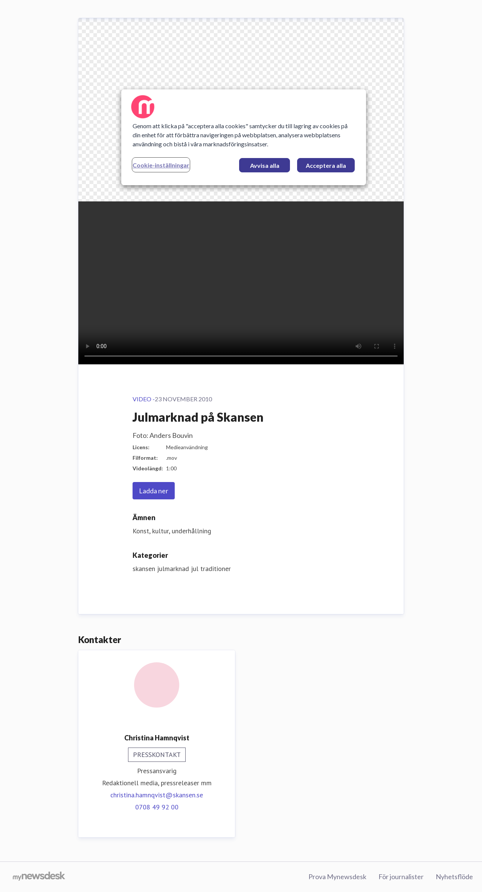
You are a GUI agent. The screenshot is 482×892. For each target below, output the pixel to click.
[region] (243, 137)
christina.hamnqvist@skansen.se (156, 795)
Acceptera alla (326, 165)
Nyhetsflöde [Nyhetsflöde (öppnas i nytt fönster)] (454, 876)
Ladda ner (153, 491)
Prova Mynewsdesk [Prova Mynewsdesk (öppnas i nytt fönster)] (337, 876)
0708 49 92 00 (156, 807)
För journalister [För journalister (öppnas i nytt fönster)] (401, 876)
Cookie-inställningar (161, 165)
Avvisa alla (264, 165)
